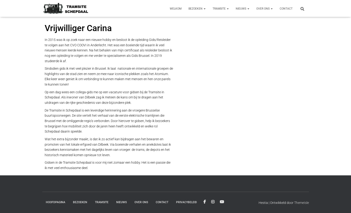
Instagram (213, 202)
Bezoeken (197, 8)
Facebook (204, 202)
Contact (286, 8)
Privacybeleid (186, 202)
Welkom (175, 8)
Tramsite (221, 8)
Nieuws (242, 8)
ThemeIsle (301, 203)
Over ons (264, 8)
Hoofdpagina (55, 202)
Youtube (221, 202)
